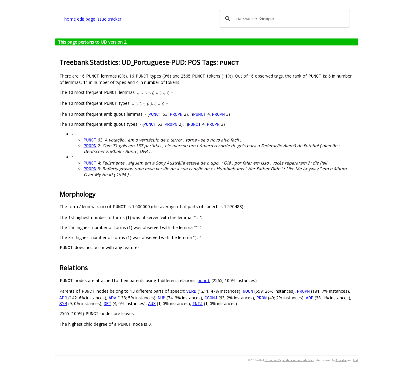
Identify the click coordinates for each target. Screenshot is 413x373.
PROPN (176, 114)
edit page (86, 19)
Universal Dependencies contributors (289, 360)
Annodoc (341, 360)
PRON (261, 298)
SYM (63, 303)
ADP (309, 298)
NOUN (248, 291)
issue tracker (108, 19)
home (70, 19)
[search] (283, 18)
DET (107, 303)
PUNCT (155, 114)
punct (204, 280)
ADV (112, 298)
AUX (152, 303)
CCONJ (211, 298)
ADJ (63, 298)
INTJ (197, 303)
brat (355, 360)
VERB (191, 291)
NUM (161, 298)
